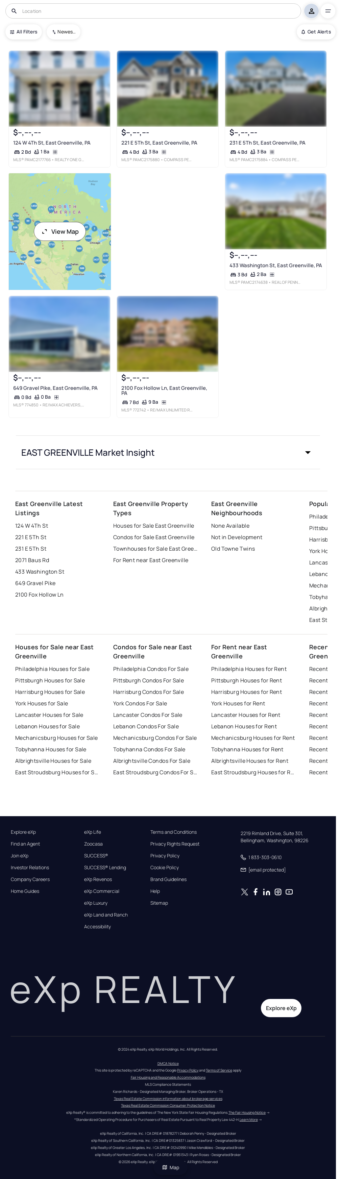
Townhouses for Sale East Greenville (155, 548)
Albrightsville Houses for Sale (53, 760)
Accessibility (97, 926)
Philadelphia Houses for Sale (52, 669)
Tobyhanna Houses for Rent (247, 749)
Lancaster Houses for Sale (49, 715)
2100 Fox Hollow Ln (39, 594)
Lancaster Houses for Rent (246, 715)
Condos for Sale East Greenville (154, 537)
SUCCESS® (96, 855)
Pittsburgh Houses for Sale (50, 680)
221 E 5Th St (30, 537)
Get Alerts (316, 31)
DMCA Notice (168, 1063)
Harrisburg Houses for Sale (50, 692)
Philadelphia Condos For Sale (151, 669)
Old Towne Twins (233, 548)
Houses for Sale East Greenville (153, 525)
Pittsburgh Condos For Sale (148, 680)
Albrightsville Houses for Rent (249, 760)
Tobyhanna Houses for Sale (51, 749)
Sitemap (159, 903)
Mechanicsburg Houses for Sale (56, 738)
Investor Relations (30, 867)
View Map (60, 231)
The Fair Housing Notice (247, 1112)
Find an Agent (25, 844)
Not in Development (237, 537)
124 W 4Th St (31, 525)
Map (170, 1167)
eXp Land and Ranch (106, 914)
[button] (168, 452)
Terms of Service (219, 1070)
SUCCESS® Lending (105, 867)
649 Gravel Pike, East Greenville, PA (55, 388)
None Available (230, 525)
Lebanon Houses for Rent (244, 726)
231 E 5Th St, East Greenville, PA (267, 142)
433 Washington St (39, 571)
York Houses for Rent (238, 703)
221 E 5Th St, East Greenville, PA (159, 142)
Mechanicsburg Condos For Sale (155, 738)
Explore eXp (23, 832)
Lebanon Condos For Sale (146, 726)
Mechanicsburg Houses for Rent (253, 738)
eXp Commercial (101, 891)
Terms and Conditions (173, 832)
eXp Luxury (95, 903)
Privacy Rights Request (174, 844)
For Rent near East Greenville (151, 560)
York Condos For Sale (140, 703)
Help (155, 891)
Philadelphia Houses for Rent (249, 669)
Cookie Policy (164, 867)
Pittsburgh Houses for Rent (246, 680)
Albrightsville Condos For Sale (151, 760)
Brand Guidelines (168, 879)
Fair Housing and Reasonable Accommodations (168, 1077)
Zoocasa (93, 844)
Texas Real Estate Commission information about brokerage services (168, 1098)
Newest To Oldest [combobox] (66, 31)
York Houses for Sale (41, 703)
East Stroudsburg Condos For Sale (155, 772)
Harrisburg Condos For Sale (148, 692)
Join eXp (19, 855)
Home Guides (25, 891)
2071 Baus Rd (32, 560)
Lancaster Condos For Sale (147, 715)
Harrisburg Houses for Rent (246, 692)
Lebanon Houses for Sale (47, 726)
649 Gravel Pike (35, 583)
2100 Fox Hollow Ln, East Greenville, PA (164, 390)
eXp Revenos (98, 879)
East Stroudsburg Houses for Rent (253, 772)
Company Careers (30, 879)
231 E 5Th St (30, 548)
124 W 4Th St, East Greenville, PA (52, 142)
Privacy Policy (164, 855)
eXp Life (92, 832)
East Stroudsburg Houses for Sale (57, 772)
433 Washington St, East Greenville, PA (275, 265)
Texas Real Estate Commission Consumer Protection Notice (168, 1105)
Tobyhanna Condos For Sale (149, 749)
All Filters (23, 31)
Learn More (249, 1119)
